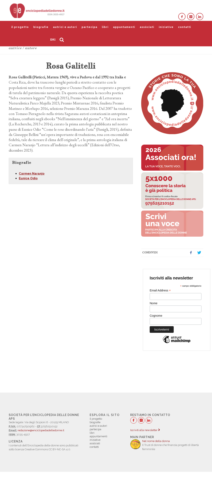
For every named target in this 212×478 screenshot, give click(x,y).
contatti (184, 27)
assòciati (147, 27)
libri (105, 27)
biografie (40, 27)
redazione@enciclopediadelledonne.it (41, 430)
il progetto (20, 27)
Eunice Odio (28, 178)
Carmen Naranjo (32, 173)
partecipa (89, 27)
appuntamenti (124, 27)
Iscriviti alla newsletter (145, 430)
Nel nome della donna (156, 441)
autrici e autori (65, 27)
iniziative (166, 27)
